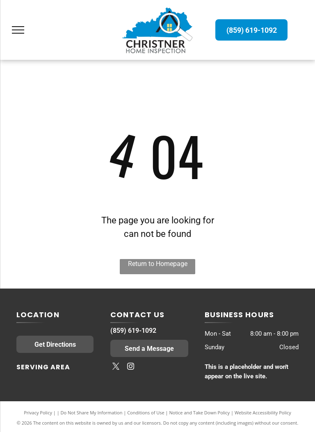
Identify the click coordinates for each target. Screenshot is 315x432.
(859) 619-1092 (133, 330)
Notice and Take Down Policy (199, 412)
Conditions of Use (145, 412)
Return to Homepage (157, 264)
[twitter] (115, 367)
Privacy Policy (38, 412)
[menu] (18, 30)
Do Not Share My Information (92, 412)
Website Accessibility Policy (263, 412)
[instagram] (130, 367)
